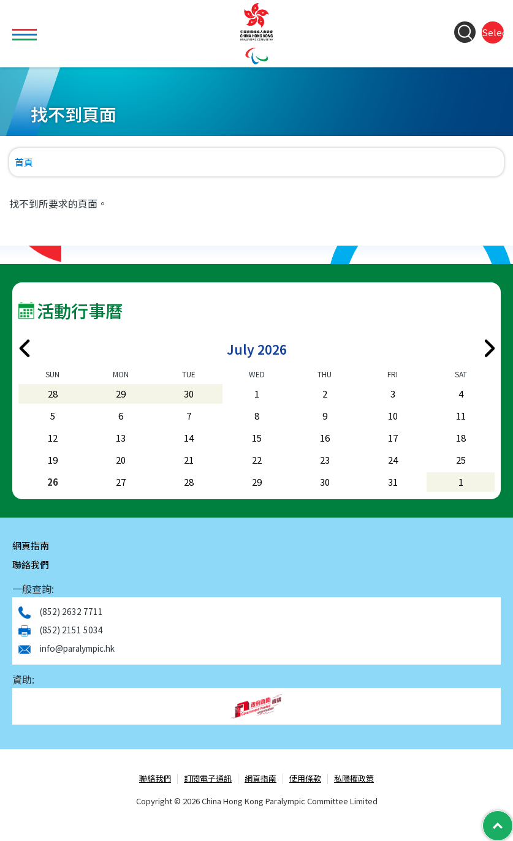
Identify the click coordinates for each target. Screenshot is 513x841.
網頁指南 (30, 545)
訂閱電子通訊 (208, 779)
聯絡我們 (30, 564)
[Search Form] (465, 32)
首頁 (24, 162)
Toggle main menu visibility (26, 28)
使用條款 (305, 779)
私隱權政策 (354, 779)
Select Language (493, 32)
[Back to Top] (497, 825)
